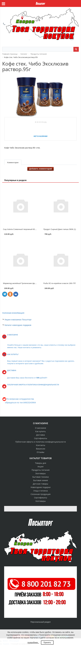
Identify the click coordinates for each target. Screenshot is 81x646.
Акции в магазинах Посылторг (18, 320)
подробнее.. (33, 642)
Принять (47, 642)
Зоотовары (40, 473)
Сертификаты (40, 438)
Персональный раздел (40, 622)
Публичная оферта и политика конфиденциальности (40, 441)
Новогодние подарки (41, 487)
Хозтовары (40, 501)
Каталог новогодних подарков (18, 325)
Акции (40, 466)
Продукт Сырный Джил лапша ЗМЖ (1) (59, 229)
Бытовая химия (40, 480)
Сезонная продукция (41, 494)
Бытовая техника (40, 477)
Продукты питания (41, 470)
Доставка (40, 435)
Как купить (40, 431)
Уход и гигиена (40, 490)
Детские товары (40, 483)
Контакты (40, 445)
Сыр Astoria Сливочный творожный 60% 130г (22, 229)
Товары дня (40, 463)
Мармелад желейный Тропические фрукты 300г (23, 283)
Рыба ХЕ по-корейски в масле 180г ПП (59, 283)
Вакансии (40, 448)
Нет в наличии (40, 136)
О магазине (40, 428)
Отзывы (40, 452)
